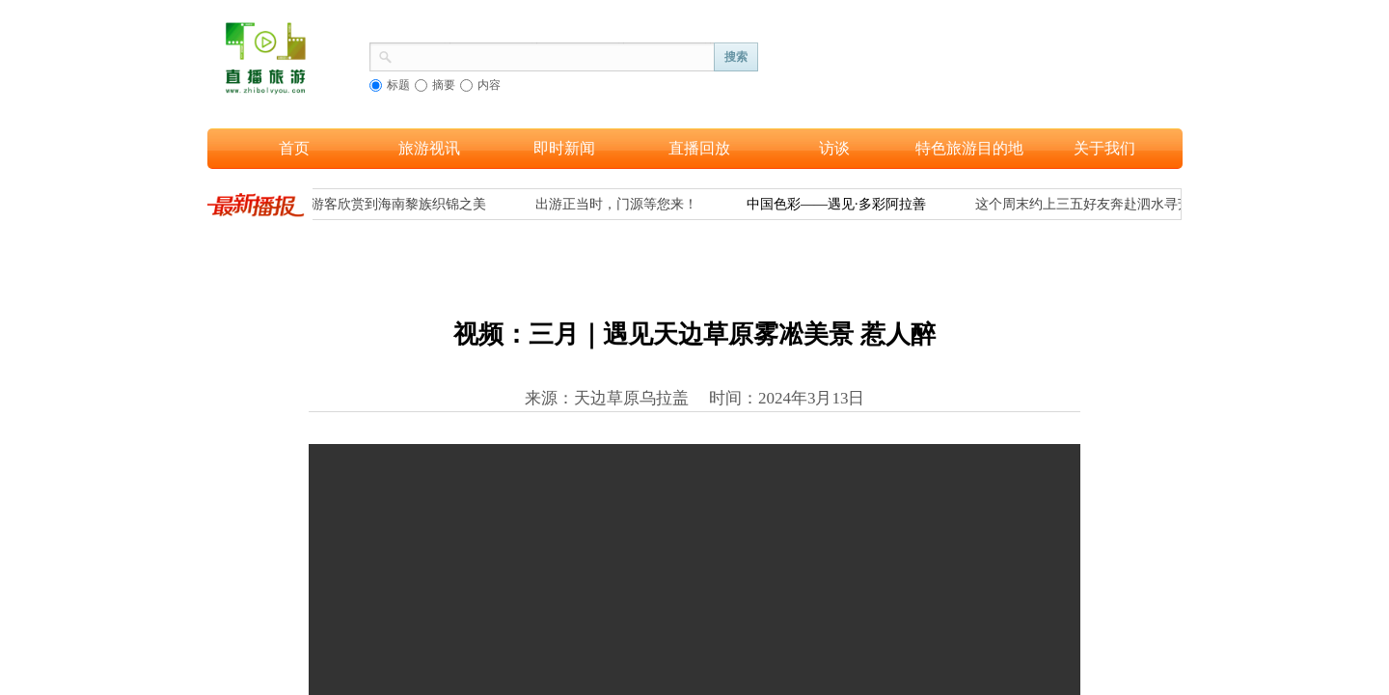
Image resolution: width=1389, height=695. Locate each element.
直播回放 (699, 148)
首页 (294, 148)
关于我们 (1104, 148)
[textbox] (554, 55)
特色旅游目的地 (969, 148)
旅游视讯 (429, 148)
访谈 (834, 148)
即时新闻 (564, 148)
